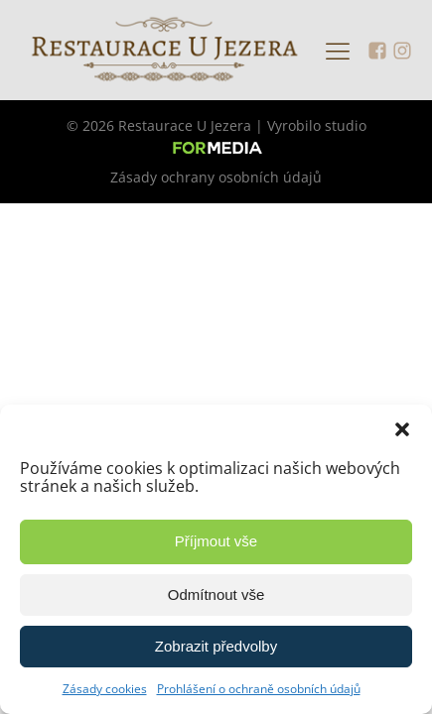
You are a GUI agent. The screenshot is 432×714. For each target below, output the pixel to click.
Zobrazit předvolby (216, 646)
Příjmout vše (216, 541)
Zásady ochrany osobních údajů (216, 177)
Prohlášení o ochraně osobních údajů (258, 688)
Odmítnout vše (216, 594)
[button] (402, 429)
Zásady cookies (105, 688)
